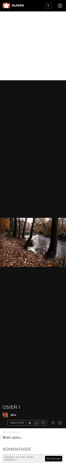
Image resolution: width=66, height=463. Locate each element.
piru (13, 414)
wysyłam (53, 458)
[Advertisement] (33, 46)
